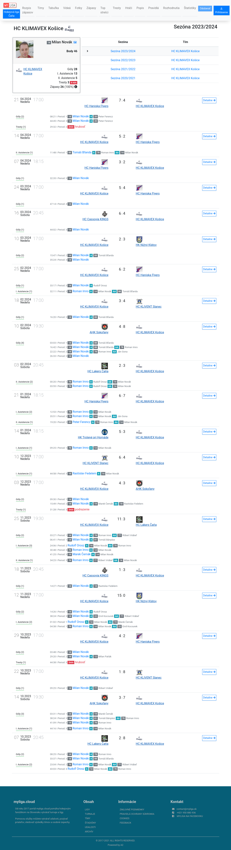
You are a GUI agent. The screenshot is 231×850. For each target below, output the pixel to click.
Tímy (40, 8)
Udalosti (90, 827)
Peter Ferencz (106, 116)
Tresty (117, 8)
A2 (121, 845)
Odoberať (205, 8)
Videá (67, 8)
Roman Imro (107, 152)
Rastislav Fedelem (84, 473)
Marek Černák (106, 503)
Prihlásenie (221, 11)
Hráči (128, 8)
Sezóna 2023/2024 (123, 51)
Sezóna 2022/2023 (123, 60)
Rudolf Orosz (100, 285)
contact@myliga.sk (187, 809)
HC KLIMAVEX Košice (185, 51)
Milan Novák (81, 116)
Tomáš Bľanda (81, 152)
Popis (140, 8)
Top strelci (104, 10)
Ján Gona (122, 351)
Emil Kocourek (106, 616)
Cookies (124, 818)
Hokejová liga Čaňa (11, 13)
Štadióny (90, 822)
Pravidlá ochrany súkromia (137, 814)
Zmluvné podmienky (132, 809)
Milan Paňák (105, 656)
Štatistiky (190, 8)
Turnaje (90, 814)
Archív (89, 831)
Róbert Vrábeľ (130, 535)
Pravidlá (153, 8)
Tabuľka (53, 8)
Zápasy (91, 8)
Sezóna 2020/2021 (123, 78)
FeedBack (125, 822)
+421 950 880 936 (186, 812)
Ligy (87, 809)
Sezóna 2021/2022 (123, 69)
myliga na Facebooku (190, 816)
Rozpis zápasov (27, 10)
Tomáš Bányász (107, 539)
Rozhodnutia (171, 8)
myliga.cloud (24, 801)
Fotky (78, 8)
